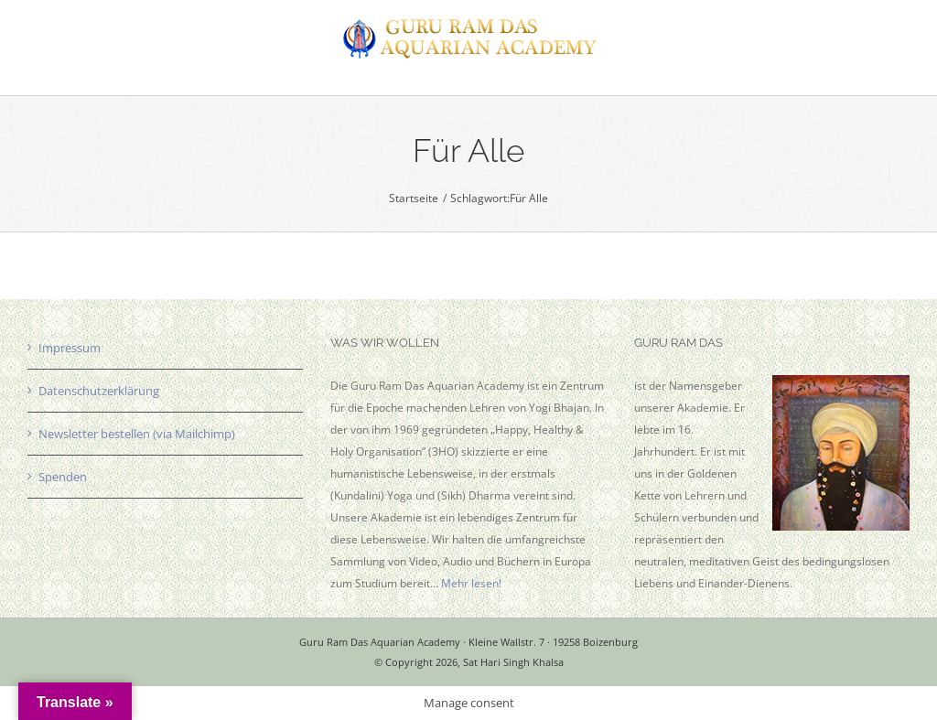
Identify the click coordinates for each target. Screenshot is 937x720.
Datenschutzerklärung (98, 390)
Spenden (62, 476)
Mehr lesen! (471, 583)
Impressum (69, 347)
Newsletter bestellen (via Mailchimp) (136, 433)
